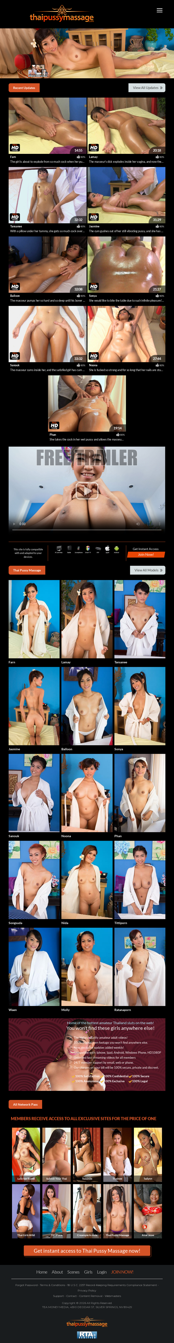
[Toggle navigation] (159, 10)
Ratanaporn (122, 1010)
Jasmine (94, 226)
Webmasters (112, 1296)
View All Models (147, 570)
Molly (65, 1010)
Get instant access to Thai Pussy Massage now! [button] (87, 1250)
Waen (13, 1010)
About (57, 1271)
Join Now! (146, 554)
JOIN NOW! (122, 1271)
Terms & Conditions (52, 1285)
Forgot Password (26, 1285)
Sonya (93, 296)
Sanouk (14, 365)
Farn (13, 157)
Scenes (73, 1271)
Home (41, 1271)
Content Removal (90, 1296)
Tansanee (16, 226)
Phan (53, 434)
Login (101, 1271)
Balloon (15, 296)
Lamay (93, 157)
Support (59, 1296)
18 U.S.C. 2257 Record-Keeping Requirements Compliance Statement (112, 1285)
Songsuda (15, 923)
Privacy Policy (87, 1290)
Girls (88, 1271)
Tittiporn (120, 923)
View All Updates (146, 88)
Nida (64, 923)
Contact (71, 1296)
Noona (93, 365)
